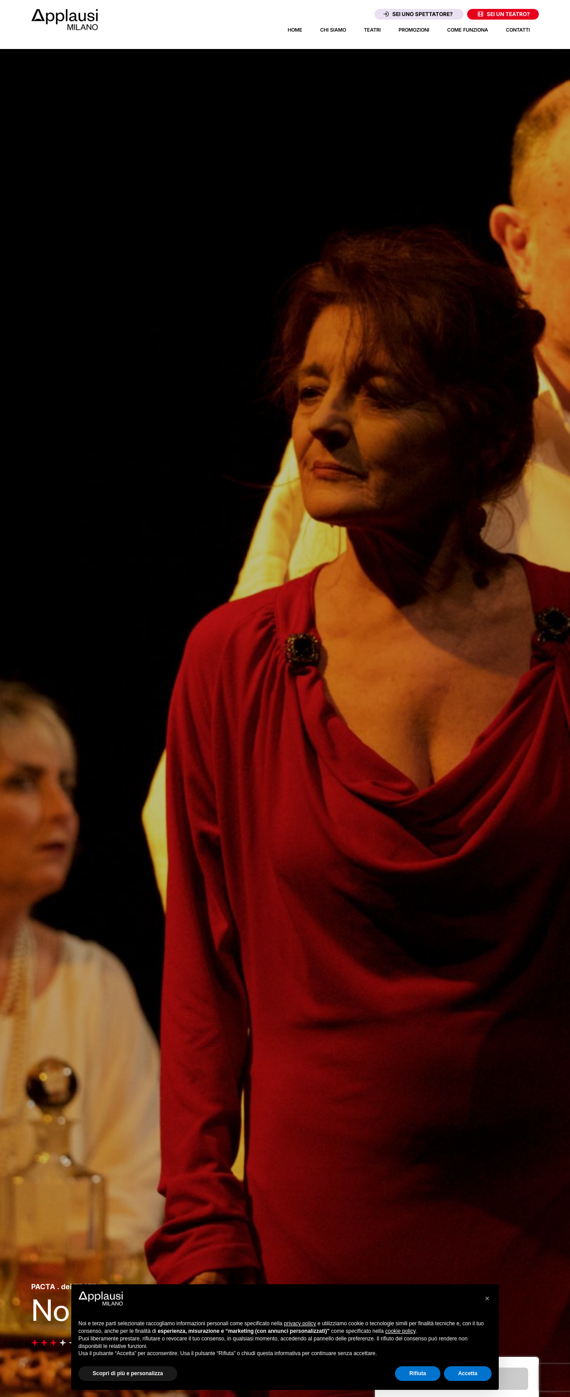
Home (295, 30)
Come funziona (467, 30)
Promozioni (414, 30)
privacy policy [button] (300, 1323)
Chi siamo (333, 30)
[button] (487, 1298)
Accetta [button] (467, 1373)
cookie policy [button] (400, 1331)
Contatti (518, 30)
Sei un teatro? (504, 14)
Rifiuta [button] (417, 1373)
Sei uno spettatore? (418, 14)
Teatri (372, 30)
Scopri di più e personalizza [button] (128, 1373)
